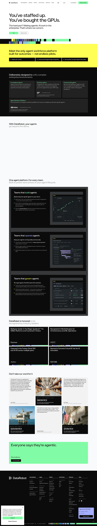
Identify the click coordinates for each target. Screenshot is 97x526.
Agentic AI (51, 481)
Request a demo (24, 33)
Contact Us (81, 486)
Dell (59, 483)
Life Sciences (41, 490)
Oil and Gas (41, 489)
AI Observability (51, 488)
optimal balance (23, 208)
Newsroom (80, 490)
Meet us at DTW (86, 516)
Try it (14, 33)
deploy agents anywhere (39, 242)
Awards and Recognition (33, 487)
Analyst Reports (71, 487)
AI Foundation (51, 489)
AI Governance (51, 486)
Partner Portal (81, 496)
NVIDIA (60, 481)
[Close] (22, 507)
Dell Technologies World (73, 504)
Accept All (13, 517)
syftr (50, 495)
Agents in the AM (72, 501)
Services (50, 501)
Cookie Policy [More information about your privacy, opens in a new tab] (10, 515)
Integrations (51, 499)
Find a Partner (81, 494)
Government (41, 487)
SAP (40, 499)
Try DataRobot (73, 2)
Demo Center (71, 481)
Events (70, 499)
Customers (31, 489)
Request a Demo (83, 2)
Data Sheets (71, 492)
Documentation (71, 508)
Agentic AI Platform (33, 494)
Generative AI (51, 483)
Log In (64, 2)
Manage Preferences (12, 521)
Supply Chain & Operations (43, 483)
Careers (80, 483)
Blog (69, 489)
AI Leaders (31, 481)
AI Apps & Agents (32, 493)
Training (70, 510)
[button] (24, 3)
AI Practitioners (32, 483)
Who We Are (81, 481)
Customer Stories (72, 490)
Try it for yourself (16, 460)
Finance (40, 481)
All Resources (71, 516)
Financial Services (42, 492)
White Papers (71, 495)
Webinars (70, 483)
